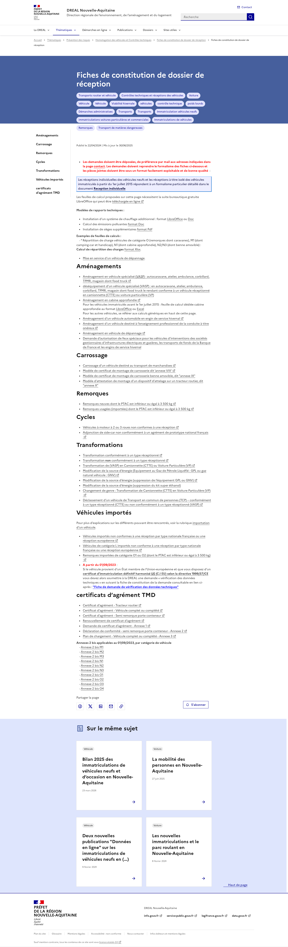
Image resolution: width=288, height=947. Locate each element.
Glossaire (57, 933)
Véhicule (84, 104)
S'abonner (195, 704)
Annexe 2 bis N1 (92, 661)
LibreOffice (175, 219)
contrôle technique (170, 104)
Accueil (38, 40)
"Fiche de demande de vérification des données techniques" (136, 587)
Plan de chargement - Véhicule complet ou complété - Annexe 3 (127, 636)
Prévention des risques (78, 40)
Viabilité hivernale (123, 104)
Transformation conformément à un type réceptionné (121, 455)
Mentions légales (76, 933)
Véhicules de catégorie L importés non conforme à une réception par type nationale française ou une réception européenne (142, 547)
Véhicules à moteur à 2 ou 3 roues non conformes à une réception (129, 427)
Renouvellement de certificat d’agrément (112, 620)
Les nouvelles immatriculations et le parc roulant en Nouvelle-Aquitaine (175, 844)
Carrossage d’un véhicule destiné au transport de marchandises (127, 365)
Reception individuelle (109, 188)
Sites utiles (170, 30)
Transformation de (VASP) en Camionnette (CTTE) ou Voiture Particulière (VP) (137, 465)
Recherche (250, 17)
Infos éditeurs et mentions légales (167, 933)
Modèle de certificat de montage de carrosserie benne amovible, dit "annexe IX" (139, 376)
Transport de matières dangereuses (120, 128)
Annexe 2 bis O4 (92, 688)
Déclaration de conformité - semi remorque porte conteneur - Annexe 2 (133, 631)
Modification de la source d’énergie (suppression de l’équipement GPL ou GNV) (138, 480)
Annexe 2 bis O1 (92, 675)
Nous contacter (135, 933)
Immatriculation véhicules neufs (177, 112)
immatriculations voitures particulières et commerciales (113, 120)
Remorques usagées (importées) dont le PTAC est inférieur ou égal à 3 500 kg (136, 409)
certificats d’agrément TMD (48, 190)
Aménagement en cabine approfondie (110, 300)
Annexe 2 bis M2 (92, 652)
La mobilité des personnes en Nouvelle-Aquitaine (177, 765)
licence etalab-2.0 (108, 942)
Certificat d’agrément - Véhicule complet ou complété (121, 610)
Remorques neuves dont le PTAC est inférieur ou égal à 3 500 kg (127, 404)
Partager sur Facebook (80, 706)
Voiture (193, 95)
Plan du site (40, 933)
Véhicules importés (49, 179)
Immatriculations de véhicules (173, 120)
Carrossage (44, 144)
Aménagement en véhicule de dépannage (112, 333)
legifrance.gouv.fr (213, 916)
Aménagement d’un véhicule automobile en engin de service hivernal (131, 318)
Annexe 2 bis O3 (92, 684)
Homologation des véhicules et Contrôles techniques (123, 40)
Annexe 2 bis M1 (92, 647)
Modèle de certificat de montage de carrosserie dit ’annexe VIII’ (127, 370)
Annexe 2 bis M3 (92, 656)
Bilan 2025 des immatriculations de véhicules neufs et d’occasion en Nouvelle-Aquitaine (107, 771)
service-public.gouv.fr (180, 916)
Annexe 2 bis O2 (92, 679)
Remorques (44, 153)
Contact (247, 7)
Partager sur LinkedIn (100, 706)
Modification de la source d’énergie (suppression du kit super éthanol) (132, 485)
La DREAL (40, 30)
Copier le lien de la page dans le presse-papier (121, 706)
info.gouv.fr (151, 916)
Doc (191, 219)
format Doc (136, 224)
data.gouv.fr (239, 916)
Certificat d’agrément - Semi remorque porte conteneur (122, 615)
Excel (140, 309)
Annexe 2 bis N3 (92, 670)
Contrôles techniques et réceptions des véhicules (152, 95)
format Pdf (144, 229)
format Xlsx (132, 249)
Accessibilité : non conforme (106, 933)
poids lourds (195, 104)
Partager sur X (90, 706)
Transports (125, 112)
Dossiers (148, 30)
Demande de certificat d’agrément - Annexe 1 (115, 626)
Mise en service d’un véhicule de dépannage (114, 258)
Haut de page (237, 885)
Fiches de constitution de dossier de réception (181, 40)
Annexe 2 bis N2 (92, 665)
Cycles (40, 162)
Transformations (48, 170)
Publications (125, 30)
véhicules (146, 104)
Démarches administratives (96, 112)
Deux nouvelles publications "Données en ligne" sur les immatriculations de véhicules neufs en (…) (106, 847)
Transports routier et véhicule (97, 95)
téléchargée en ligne (126, 201)
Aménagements (47, 135)
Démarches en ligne (94, 30)
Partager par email (111, 706)
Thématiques (64, 30)
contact (99, 166)
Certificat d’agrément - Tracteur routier (110, 605)
